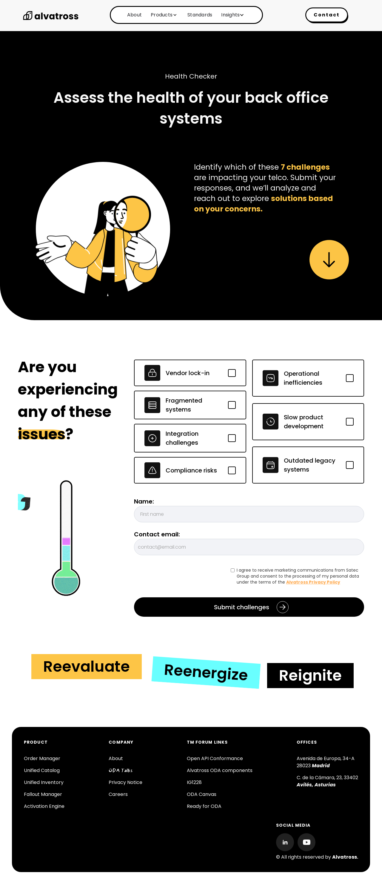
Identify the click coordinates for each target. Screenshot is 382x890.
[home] (51, 15)
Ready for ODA (204, 806)
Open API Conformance (215, 758)
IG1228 (194, 782)
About (134, 14)
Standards (199, 14)
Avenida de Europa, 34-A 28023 (326, 762)
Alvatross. (345, 857)
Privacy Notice (125, 782)
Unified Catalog (42, 770)
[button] (163, 14)
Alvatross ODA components (219, 770)
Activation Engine (44, 806)
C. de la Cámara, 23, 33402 (327, 781)
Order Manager (42, 758)
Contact (327, 14)
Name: (144, 501)
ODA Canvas (201, 794)
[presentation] (179, 578)
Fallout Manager (43, 794)
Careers (118, 794)
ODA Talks (121, 770)
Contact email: (157, 534)
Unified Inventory (44, 782)
